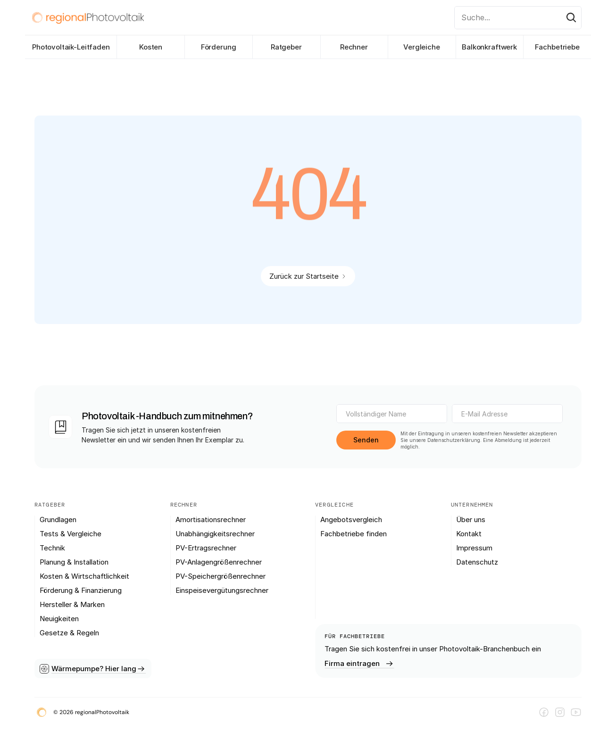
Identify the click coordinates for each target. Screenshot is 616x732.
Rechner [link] (354, 46)
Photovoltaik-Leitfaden (71, 46)
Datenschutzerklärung (453, 440)
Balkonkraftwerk (489, 46)
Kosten (150, 46)
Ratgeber (286, 46)
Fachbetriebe (557, 46)
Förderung (218, 46)
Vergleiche (421, 46)
